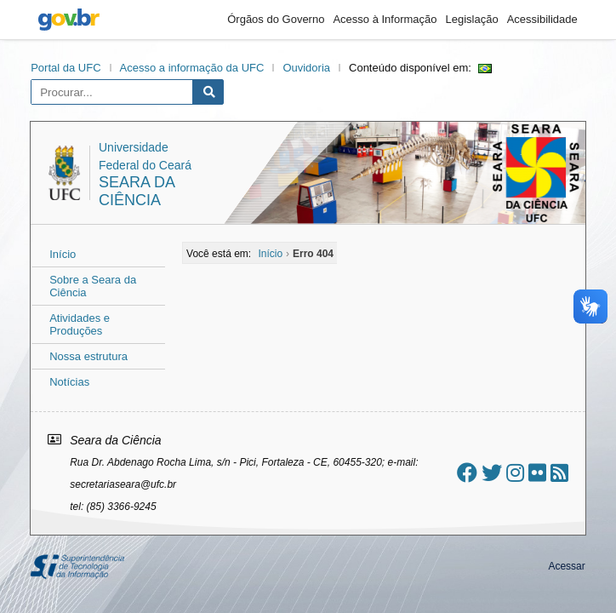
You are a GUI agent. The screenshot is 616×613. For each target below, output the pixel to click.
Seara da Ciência (136, 191)
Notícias (69, 381)
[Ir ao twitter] (492, 472)
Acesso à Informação (384, 19)
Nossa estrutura (88, 356)
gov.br (69, 20)
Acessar (566, 566)
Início (62, 254)
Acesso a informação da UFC (192, 67)
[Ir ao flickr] (537, 472)
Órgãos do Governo (275, 19)
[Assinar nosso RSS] (559, 472)
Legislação (472, 19)
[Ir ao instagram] (515, 472)
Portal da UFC (65, 67)
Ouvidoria (306, 67)
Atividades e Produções (79, 324)
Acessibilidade (542, 19)
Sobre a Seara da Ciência (92, 286)
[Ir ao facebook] (467, 472)
